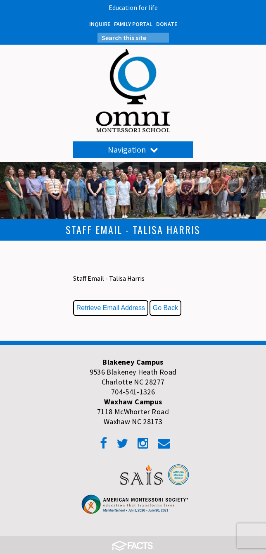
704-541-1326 (133, 391)
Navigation (133, 149)
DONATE (166, 24)
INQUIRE (99, 24)
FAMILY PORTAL (133, 24)
